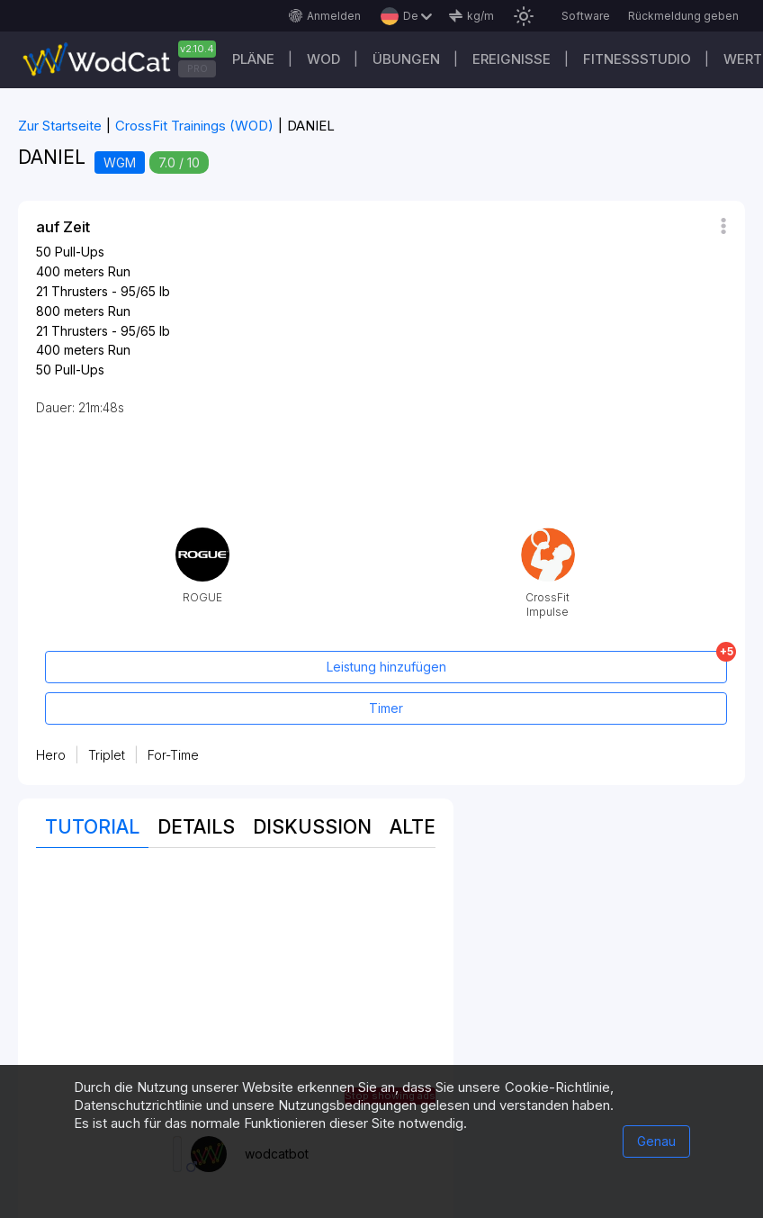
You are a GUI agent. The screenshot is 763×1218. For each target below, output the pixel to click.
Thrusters (79, 291)
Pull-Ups (79, 251)
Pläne (253, 59)
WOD (323, 59)
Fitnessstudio (637, 59)
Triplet (106, 754)
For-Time (173, 754)
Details (196, 827)
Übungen (406, 59)
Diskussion (312, 827)
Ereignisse (511, 59)
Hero (51, 754)
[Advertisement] (235, 992)
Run (119, 271)
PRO (197, 68)
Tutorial (92, 827)
